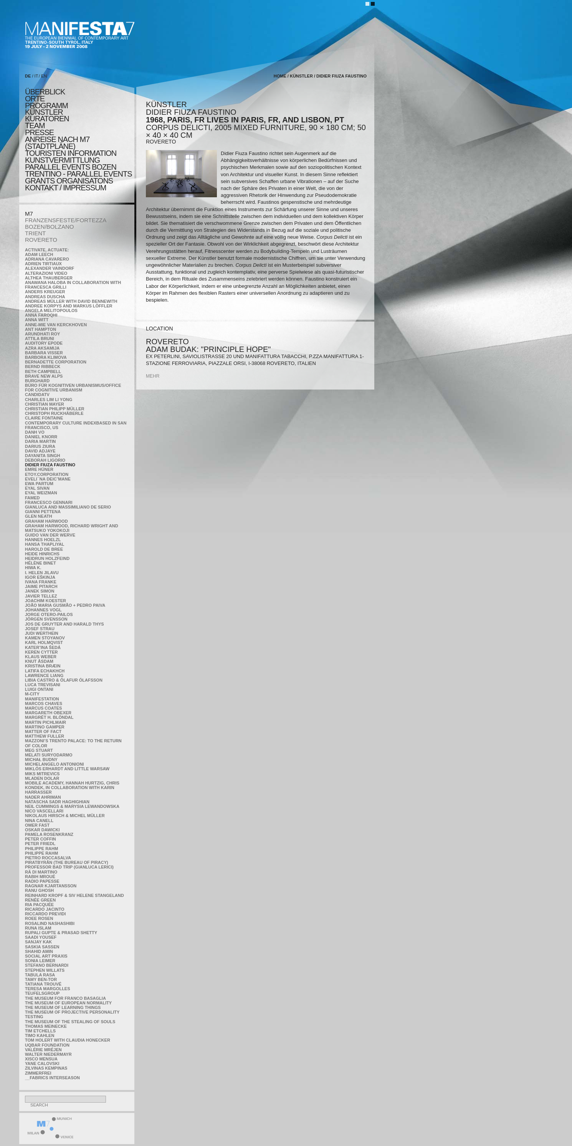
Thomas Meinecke (46, 1026)
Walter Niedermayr (48, 1054)
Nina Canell (39, 820)
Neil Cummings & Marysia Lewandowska (72, 806)
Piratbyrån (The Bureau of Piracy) (66, 862)
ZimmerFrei (38, 1073)
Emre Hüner (39, 469)
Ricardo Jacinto (44, 909)
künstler (44, 112)
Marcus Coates (43, 708)
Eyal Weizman (41, 492)
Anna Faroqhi (41, 315)
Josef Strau (40, 628)
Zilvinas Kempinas (46, 1068)
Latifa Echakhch (44, 671)
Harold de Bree (44, 549)
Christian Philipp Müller (54, 408)
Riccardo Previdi (45, 914)
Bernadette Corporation (55, 362)
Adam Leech (39, 254)
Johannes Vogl (43, 610)
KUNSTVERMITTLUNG (62, 160)
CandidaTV (37, 394)
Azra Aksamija (42, 348)
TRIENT (35, 233)
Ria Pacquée (39, 904)
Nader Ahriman (43, 797)
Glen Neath (38, 516)
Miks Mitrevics (42, 773)
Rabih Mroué (40, 876)
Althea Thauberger (49, 278)
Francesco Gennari (48, 502)
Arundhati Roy (42, 334)
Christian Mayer (44, 404)
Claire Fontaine (44, 418)
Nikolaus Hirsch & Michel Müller (65, 815)
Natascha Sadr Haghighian (57, 801)
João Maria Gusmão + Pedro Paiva (65, 605)
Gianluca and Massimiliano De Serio (68, 507)
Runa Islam (38, 928)
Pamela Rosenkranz (49, 834)
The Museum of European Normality (68, 1003)
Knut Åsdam (39, 661)
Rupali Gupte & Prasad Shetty (61, 932)
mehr (152, 376)
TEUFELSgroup (42, 993)
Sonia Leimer (40, 960)
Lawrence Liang (44, 675)
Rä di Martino (41, 872)
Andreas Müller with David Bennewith (71, 301)
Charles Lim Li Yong (48, 399)
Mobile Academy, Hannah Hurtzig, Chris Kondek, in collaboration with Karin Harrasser (72, 787)
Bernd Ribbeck (42, 366)
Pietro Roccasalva (48, 857)
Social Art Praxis (46, 956)
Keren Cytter (41, 652)
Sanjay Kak (38, 942)
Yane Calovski (42, 1063)
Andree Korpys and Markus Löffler (68, 306)
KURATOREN (47, 118)
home (280, 76)
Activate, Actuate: (47, 250)
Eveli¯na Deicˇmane (48, 479)
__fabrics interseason (52, 1077)
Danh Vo (35, 432)
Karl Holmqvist (44, 642)
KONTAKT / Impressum (65, 187)
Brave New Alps (44, 376)
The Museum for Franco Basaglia (65, 998)
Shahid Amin (39, 951)
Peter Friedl (40, 843)
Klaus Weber (40, 656)
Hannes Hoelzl (43, 539)
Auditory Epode (44, 343)
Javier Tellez (41, 596)
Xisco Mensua (41, 1059)
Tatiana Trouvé (43, 984)
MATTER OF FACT (43, 731)
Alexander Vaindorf (49, 268)
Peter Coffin (40, 839)
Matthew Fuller (44, 736)
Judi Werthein (41, 633)
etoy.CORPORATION (46, 474)
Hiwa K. (33, 567)
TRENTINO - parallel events (78, 173)
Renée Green (40, 900)
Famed (32, 497)
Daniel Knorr (41, 436)
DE (28, 76)
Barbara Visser (44, 352)
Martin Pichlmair (45, 722)
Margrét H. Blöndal (49, 717)
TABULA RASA (40, 975)
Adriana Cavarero (47, 259)
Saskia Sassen (42, 947)
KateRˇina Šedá (43, 647)
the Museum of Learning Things (63, 1007)
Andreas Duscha (45, 296)
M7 (29, 213)
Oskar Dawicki (42, 829)
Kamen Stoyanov (45, 638)
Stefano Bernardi (46, 965)
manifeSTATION (42, 699)
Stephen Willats (44, 970)
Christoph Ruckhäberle (54, 413)
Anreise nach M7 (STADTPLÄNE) (57, 143)
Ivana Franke (40, 582)
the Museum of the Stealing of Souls (70, 1021)
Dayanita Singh (42, 455)
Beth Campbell (43, 371)
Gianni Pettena (43, 511)
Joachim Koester (45, 600)
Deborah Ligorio (45, 460)
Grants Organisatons (69, 180)
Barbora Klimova (46, 357)
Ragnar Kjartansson (50, 885)
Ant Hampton (40, 329)
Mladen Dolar (42, 778)
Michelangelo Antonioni (54, 764)
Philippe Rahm (41, 848)
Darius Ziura (40, 446)
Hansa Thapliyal (44, 544)
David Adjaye (40, 451)
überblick (45, 91)
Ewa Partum (39, 483)
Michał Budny (41, 759)
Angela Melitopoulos (51, 310)
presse (39, 132)
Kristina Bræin (42, 666)
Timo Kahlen (39, 1035)
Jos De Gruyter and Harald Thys (64, 624)
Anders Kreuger (45, 291)
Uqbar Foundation (47, 1045)
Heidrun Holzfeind (47, 558)
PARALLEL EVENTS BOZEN (70, 166)
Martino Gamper (44, 727)
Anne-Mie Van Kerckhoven (56, 324)
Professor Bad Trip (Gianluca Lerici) (69, 867)
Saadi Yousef (40, 937)
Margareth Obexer (48, 712)
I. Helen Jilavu (42, 572)
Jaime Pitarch (41, 586)
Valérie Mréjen (43, 1049)
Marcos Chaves (43, 703)
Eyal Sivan (37, 488)
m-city (32, 694)
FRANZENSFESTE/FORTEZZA (65, 220)
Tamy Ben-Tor (41, 979)
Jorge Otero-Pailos (49, 614)
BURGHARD (37, 380)
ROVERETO (41, 239)
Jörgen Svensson (46, 619)
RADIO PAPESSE (42, 881)
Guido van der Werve (50, 535)
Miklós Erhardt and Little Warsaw (67, 768)
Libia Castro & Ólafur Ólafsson (63, 680)
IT (36, 76)
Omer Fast (37, 825)
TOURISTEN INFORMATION (70, 153)
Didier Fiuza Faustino (50, 464)
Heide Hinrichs (42, 554)
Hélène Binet (40, 563)
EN (44, 76)
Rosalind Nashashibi (49, 923)
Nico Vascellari (44, 811)
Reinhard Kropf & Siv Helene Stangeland (74, 895)
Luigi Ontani (39, 689)
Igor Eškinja (40, 577)
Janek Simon (39, 591)
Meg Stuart (39, 750)
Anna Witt (36, 319)
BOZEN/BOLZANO (49, 226)
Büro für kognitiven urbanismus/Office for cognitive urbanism (73, 387)
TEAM (35, 125)
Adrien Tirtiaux (43, 263)
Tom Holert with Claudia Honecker (67, 1040)
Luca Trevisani (42, 684)
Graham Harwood (46, 521)
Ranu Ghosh (39, 890)
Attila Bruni (39, 338)
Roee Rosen (39, 918)
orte (35, 98)
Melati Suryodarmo (48, 755)
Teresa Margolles (47, 988)
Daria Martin (40, 441)
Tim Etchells (40, 1031)
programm (46, 105)
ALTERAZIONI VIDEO (46, 273)
